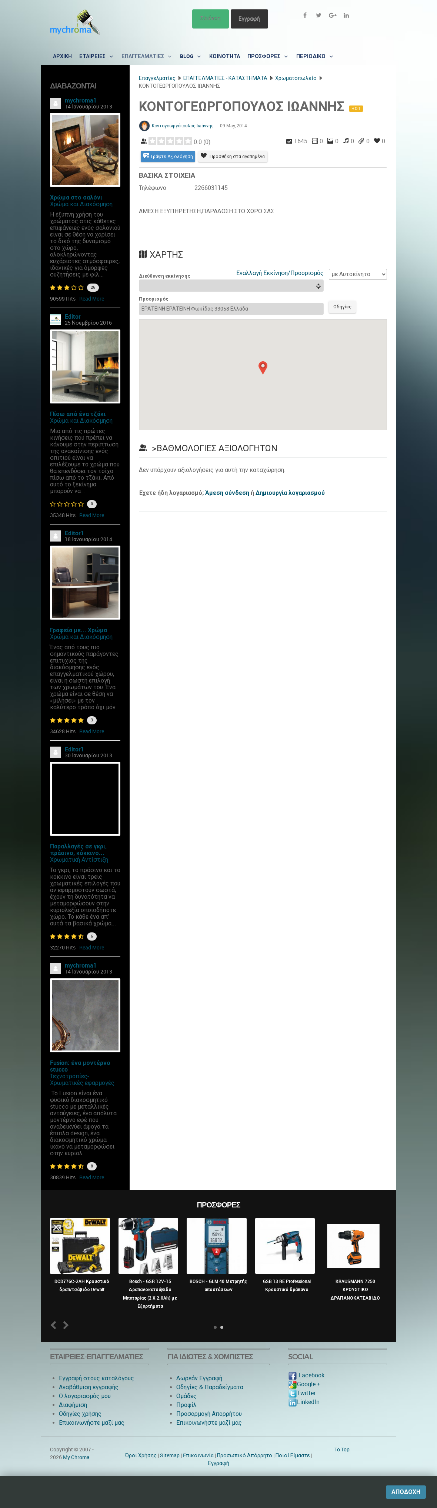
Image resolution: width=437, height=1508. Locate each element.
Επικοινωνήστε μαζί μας (91, 1422)
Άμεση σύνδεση (227, 494)
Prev (55, 1325)
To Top (342, 1449)
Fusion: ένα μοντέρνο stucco (80, 1066)
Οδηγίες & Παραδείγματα (209, 1387)
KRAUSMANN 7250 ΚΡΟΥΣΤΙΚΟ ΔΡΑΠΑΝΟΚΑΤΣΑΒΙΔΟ (355, 1290)
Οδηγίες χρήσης (80, 1413)
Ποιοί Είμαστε (293, 1455)
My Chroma (76, 1457)
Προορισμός (154, 299)
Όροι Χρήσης (141, 1455)
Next (64, 1325)
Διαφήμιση (73, 1404)
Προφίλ (186, 1404)
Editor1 (74, 533)
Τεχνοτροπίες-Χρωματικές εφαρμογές (82, 1079)
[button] (262, 369)
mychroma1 (81, 100)
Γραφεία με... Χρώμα (78, 630)
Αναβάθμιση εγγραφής (89, 1387)
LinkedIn (304, 1401)
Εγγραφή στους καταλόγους (96, 1378)
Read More (91, 298)
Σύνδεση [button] (210, 19)
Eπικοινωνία (198, 1455)
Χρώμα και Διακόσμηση (81, 204)
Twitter (302, 1393)
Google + (304, 1384)
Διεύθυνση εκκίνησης (164, 276)
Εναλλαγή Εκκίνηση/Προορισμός (280, 273)
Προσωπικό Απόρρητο (244, 1455)
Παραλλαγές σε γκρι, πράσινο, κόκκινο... (78, 850)
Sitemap (170, 1455)
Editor (73, 316)
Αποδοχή (405, 1491)
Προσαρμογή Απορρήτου (209, 1413)
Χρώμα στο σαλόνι (76, 197)
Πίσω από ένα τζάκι (78, 414)
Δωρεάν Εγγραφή (199, 1378)
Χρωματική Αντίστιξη (79, 859)
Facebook (306, 1375)
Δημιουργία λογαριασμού (290, 494)
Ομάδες (186, 1396)
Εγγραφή (249, 19)
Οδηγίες (344, 308)
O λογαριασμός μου (85, 1396)
